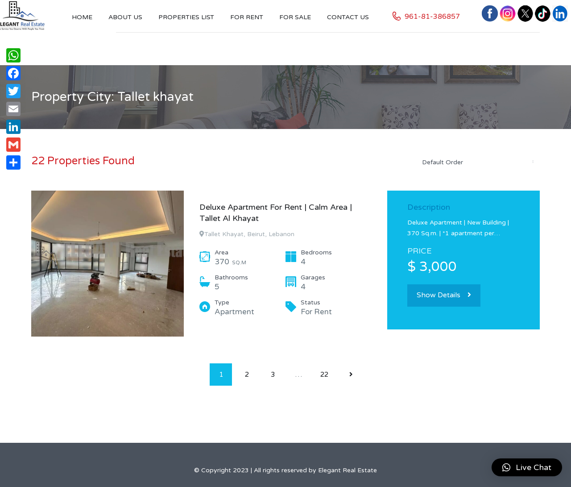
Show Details (444, 295)
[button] (527, 467)
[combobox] (477, 162)
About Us (125, 17)
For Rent (246, 17)
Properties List (186, 17)
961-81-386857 (432, 16)
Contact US (348, 17)
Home (82, 17)
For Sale (295, 17)
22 (324, 374)
